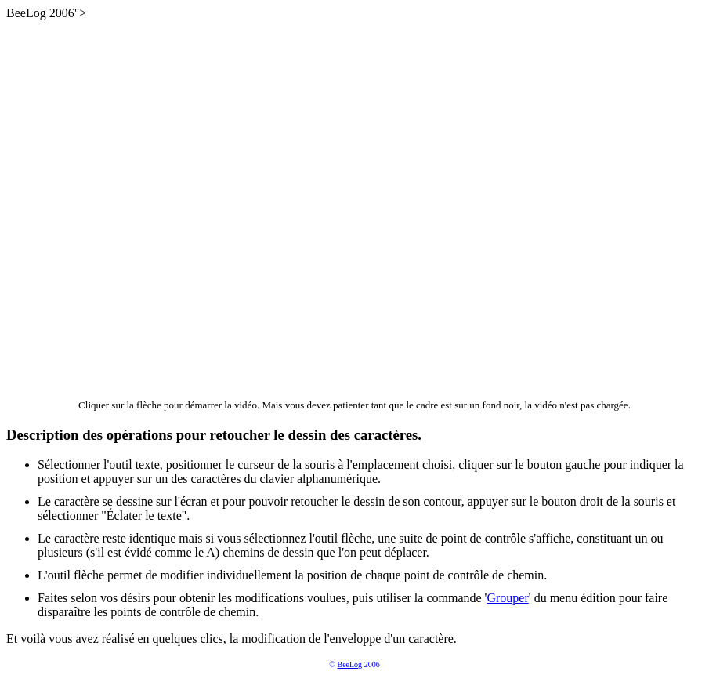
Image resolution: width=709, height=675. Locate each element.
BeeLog (349, 664)
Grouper (507, 597)
